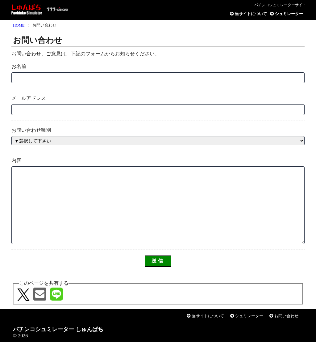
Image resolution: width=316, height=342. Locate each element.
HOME (19, 25)
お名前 (18, 66)
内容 (16, 160)
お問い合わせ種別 (31, 130)
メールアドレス (28, 98)
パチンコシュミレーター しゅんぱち (41, 10)
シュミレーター (286, 13)
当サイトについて (248, 13)
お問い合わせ (283, 316)
